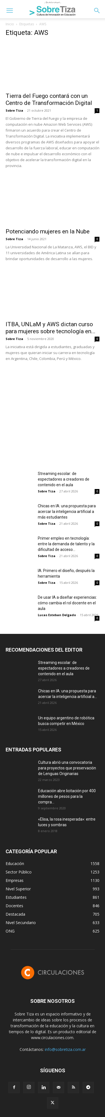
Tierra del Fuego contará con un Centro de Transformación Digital (49, 99)
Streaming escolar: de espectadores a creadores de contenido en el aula (63, 479)
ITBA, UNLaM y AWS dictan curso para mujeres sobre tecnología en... (50, 328)
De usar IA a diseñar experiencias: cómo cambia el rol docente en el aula (67, 603)
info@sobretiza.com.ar (65, 1049)
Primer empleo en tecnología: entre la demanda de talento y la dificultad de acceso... (66, 544)
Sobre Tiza (14, 110)
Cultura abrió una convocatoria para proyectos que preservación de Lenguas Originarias (67, 768)
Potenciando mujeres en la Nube (48, 231)
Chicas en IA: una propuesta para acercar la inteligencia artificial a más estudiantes (67, 511)
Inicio (10, 24)
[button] (9, 10)
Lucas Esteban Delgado (57, 615)
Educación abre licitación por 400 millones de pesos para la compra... (67, 796)
